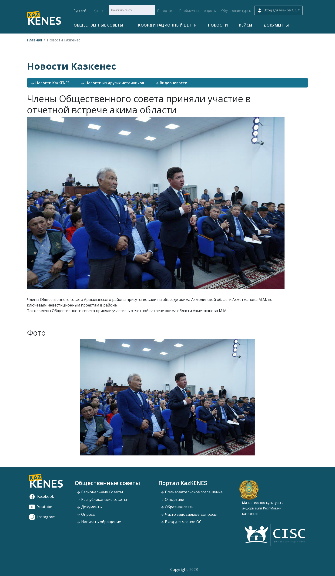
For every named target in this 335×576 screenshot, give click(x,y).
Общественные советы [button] (99, 25)
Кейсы (245, 25)
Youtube (40, 506)
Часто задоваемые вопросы (188, 514)
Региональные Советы (100, 492)
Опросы (86, 514)
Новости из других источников (112, 82)
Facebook (41, 496)
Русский (80, 10)
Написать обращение (99, 521)
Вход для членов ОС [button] (277, 10)
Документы (276, 25)
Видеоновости (171, 82)
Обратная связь (177, 506)
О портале (166, 10)
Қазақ (99, 10)
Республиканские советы (102, 499)
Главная (34, 40)
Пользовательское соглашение (191, 492)
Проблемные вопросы (198, 10)
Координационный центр (167, 25)
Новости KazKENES (50, 82)
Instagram (42, 516)
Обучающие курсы (236, 10)
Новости (218, 25)
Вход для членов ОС (180, 521)
